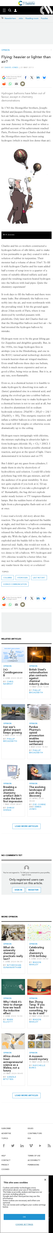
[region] (24, 1204)
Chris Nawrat (8, 682)
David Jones (11, 67)
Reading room (32, 18)
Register (33, 890)
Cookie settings (24, 1224)
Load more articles (26, 826)
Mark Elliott (8, 1020)
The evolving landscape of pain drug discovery (37, 791)
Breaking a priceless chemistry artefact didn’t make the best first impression (12, 794)
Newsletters (10, 18)
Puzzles (44, 18)
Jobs (21, 18)
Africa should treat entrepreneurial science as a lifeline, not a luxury (13, 1063)
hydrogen (22, 578)
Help (3, 1156)
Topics (4, 1138)
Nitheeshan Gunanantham (12, 966)
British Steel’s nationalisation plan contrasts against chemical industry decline (39, 677)
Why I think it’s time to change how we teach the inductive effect (12, 1007)
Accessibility (34, 1160)
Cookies (5, 1169)
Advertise (6, 1133)
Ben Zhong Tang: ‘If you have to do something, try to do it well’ (38, 1007)
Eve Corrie (39, 804)
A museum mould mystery (38, 1058)
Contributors (35, 1133)
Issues (30, 1128)
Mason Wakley (35, 963)
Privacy (5, 1165)
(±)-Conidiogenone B (12, 672)
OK (24, 1217)
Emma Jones (35, 808)
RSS (29, 1138)
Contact (5, 1160)
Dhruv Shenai (8, 809)
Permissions (33, 1165)
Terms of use (34, 1156)
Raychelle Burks (37, 1066)
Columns (7, 578)
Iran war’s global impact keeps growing (12, 729)
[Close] (45, 1180)
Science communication (15, 584)
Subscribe (6, 1128)
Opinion (5, 50)
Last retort (39, 578)
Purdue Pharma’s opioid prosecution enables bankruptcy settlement (36, 735)
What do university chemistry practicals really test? (13, 953)
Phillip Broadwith (36, 691)
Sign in (18, 890)
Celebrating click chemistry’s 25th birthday (37, 952)
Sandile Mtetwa (9, 1078)
